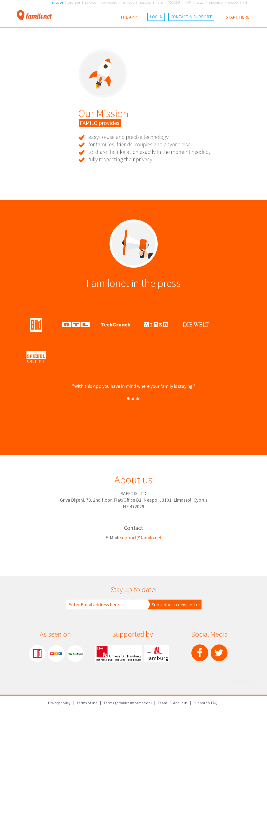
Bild (37, 758)
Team (162, 808)
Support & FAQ (205, 808)
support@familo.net (141, 643)
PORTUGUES (109, 2)
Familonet (34, 15)
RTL (56, 758)
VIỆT (246, 2)
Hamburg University (118, 758)
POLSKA (233, 2)
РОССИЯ (174, 2)
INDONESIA (216, 2)
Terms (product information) (128, 808)
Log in (156, 17)
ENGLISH (57, 2)
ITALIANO (145, 2)
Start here (237, 17)
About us (180, 808)
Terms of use (87, 808)
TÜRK (159, 2)
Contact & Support (191, 17)
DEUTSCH (74, 2)
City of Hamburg (156, 758)
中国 (188, 2)
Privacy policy (59, 808)
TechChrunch (75, 758)
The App (128, 17)
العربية (200, 2)
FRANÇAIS (128, 2)
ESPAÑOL (90, 2)
